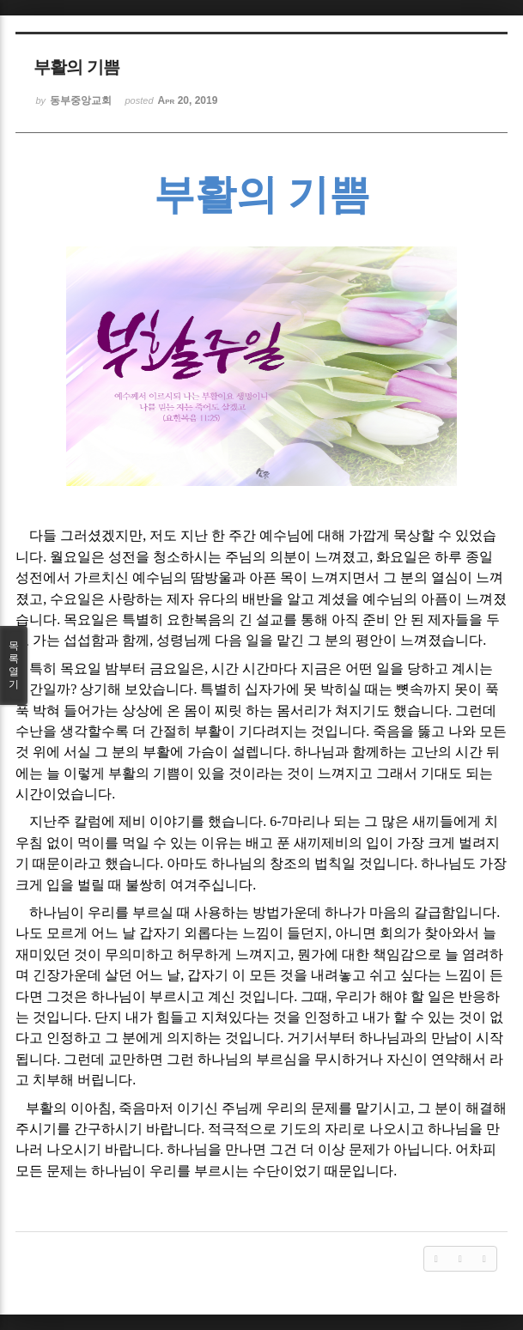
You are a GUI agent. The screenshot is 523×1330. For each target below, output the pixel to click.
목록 (14, 665)
